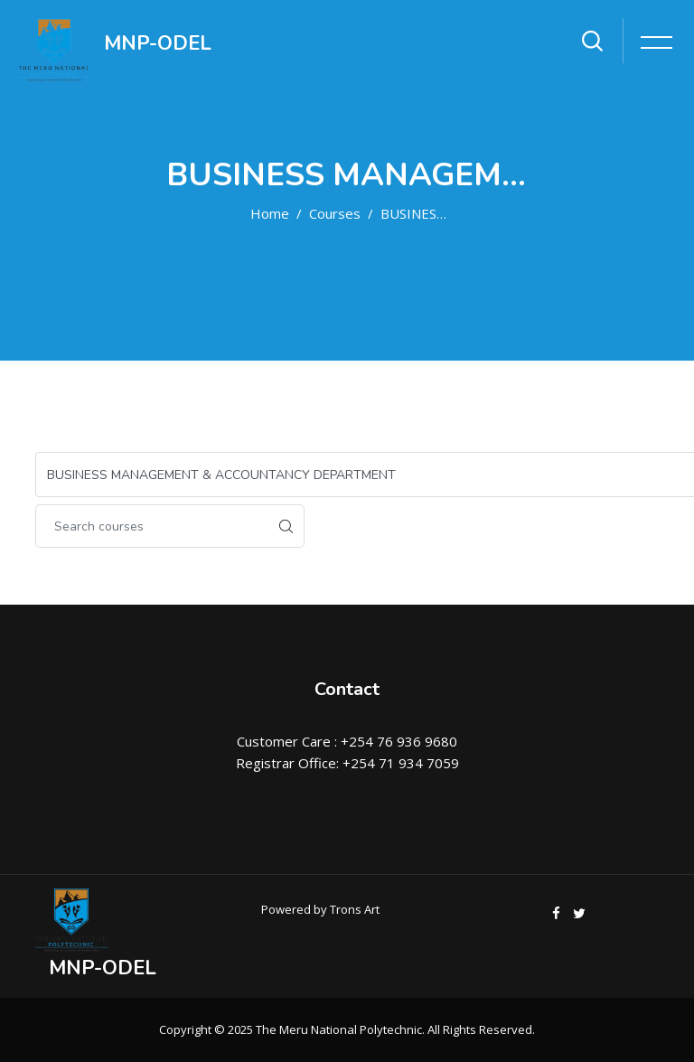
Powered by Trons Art (320, 909)
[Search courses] (151, 526)
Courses (335, 213)
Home (269, 213)
